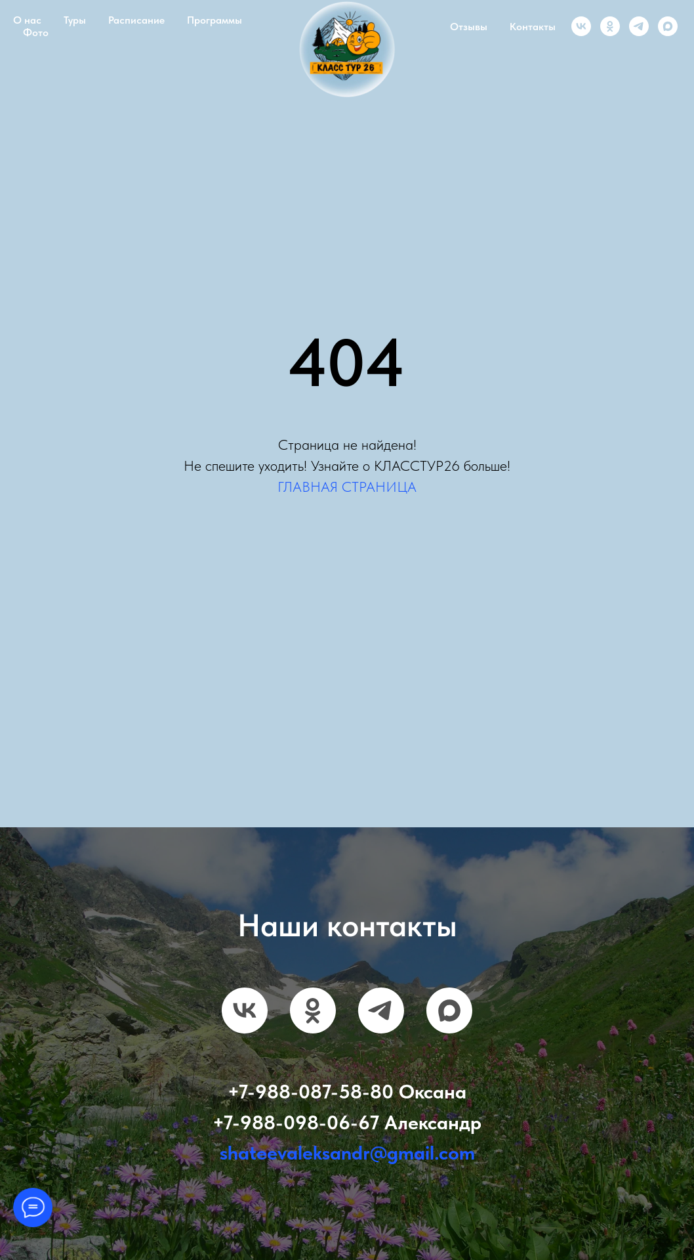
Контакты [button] (533, 26)
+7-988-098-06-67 (296, 1122)
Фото (36, 32)
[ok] (610, 26)
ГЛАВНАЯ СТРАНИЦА (347, 486)
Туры (75, 20)
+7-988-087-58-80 (311, 1091)
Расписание (136, 20)
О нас (27, 20)
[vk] (581, 26)
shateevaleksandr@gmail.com (347, 1152)
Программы (214, 20)
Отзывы (468, 26)
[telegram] (639, 26)
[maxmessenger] (668, 26)
